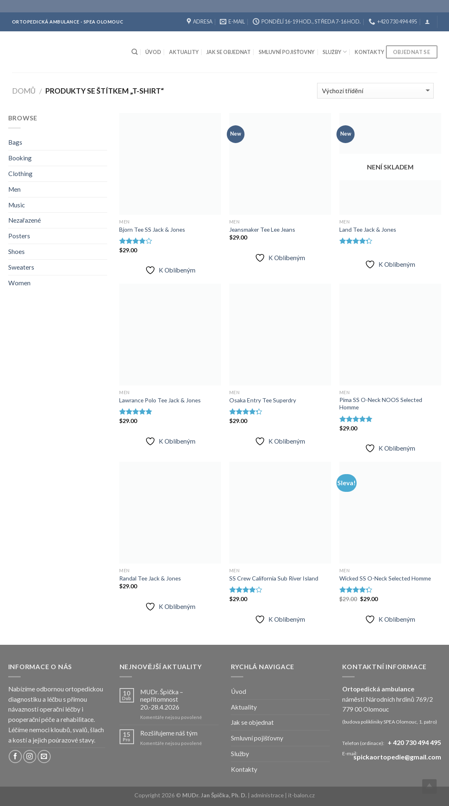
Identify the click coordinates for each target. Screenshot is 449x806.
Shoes (16, 251)
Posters (19, 236)
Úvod (153, 52)
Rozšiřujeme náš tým (168, 733)
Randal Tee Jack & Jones (150, 578)
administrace (268, 795)
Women (19, 283)
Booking (20, 158)
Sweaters (21, 267)
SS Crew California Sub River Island (273, 578)
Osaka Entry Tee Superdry (262, 400)
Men (14, 189)
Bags (15, 142)
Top (429, 786)
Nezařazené (24, 220)
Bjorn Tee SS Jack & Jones (152, 229)
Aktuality (184, 52)
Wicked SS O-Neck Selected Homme (385, 578)
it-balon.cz (301, 795)
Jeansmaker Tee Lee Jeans (262, 229)
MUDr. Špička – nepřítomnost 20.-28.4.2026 (161, 699)
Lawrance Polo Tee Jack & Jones (160, 400)
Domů (24, 90)
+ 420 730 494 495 (414, 742)
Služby (334, 52)
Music (16, 205)
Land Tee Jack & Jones (367, 229)
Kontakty (369, 52)
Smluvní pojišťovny (287, 52)
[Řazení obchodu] (375, 91)
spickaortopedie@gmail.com (397, 757)
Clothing (20, 173)
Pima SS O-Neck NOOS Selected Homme (380, 403)
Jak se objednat (228, 52)
